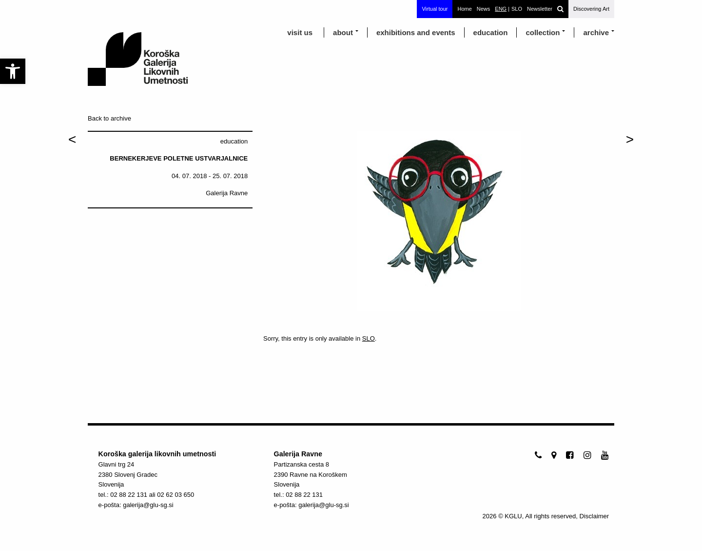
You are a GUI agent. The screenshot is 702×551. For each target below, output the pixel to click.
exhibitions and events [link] (415, 32)
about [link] (343, 32)
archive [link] (596, 32)
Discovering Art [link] (591, 9)
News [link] (483, 9)
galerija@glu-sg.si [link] (148, 505)
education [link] (490, 32)
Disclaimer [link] (594, 516)
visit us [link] (299, 32)
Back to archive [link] (109, 118)
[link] (12, 71)
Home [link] (464, 9)
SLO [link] (368, 338)
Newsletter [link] (539, 9)
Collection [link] (543, 32)
